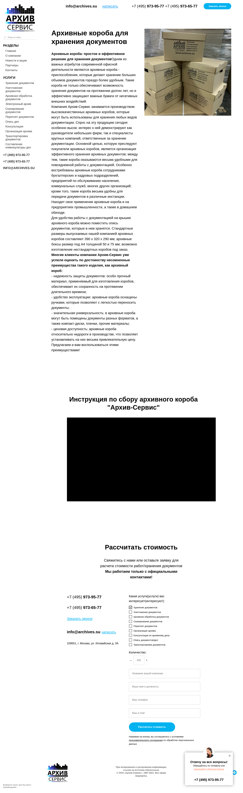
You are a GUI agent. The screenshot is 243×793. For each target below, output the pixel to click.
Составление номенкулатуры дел (18, 146)
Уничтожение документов (13, 89)
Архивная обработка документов (18, 97)
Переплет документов (19, 116)
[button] (217, 6)
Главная (10, 50)
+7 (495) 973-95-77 (16, 155)
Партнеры (11, 65)
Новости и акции (16, 60)
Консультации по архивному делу (149, 635)
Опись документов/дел (143, 640)
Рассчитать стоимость (152, 727)
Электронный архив (18, 104)
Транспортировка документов (16, 138)
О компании (13, 55)
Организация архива (18, 131)
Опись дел (12, 121)
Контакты (11, 70)
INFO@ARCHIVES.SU (19, 168)
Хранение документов (19, 83)
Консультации (14, 126)
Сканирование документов (14, 110)
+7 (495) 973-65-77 (16, 161)
